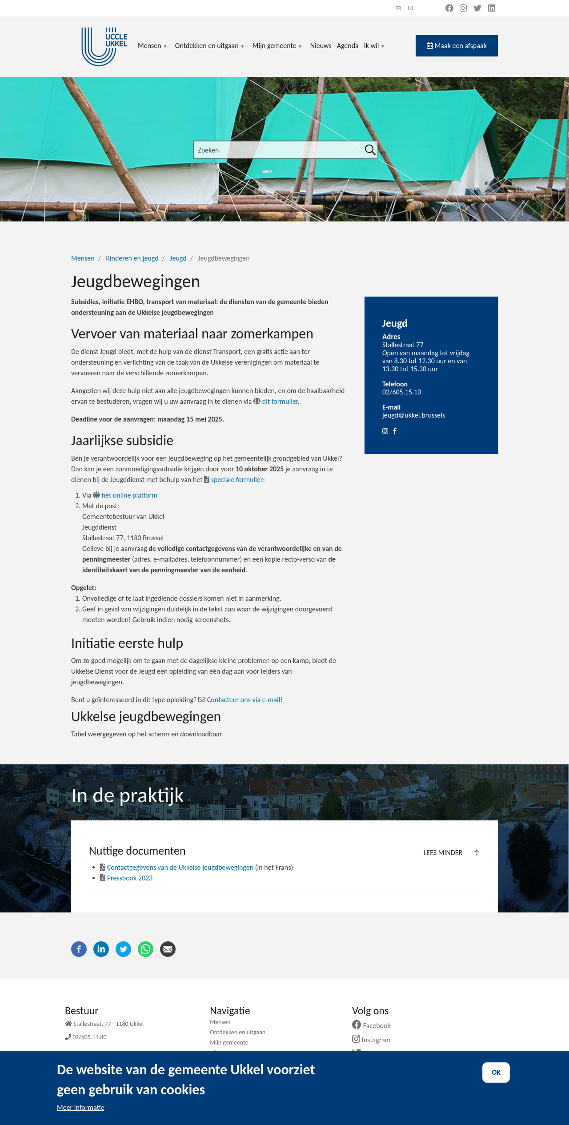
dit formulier (280, 401)
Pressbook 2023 (126, 878)
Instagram (374, 1040)
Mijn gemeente (277, 50)
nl (411, 8)
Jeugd (178, 258)
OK (496, 1072)
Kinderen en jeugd (132, 258)
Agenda (348, 45)
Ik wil (375, 50)
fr (398, 8)
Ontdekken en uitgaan (210, 50)
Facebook (375, 1025)
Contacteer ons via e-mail (243, 699)
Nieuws (321, 45)
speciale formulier (233, 479)
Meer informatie (80, 1107)
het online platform (125, 495)
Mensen (153, 50)
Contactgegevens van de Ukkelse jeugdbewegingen (176, 867)
